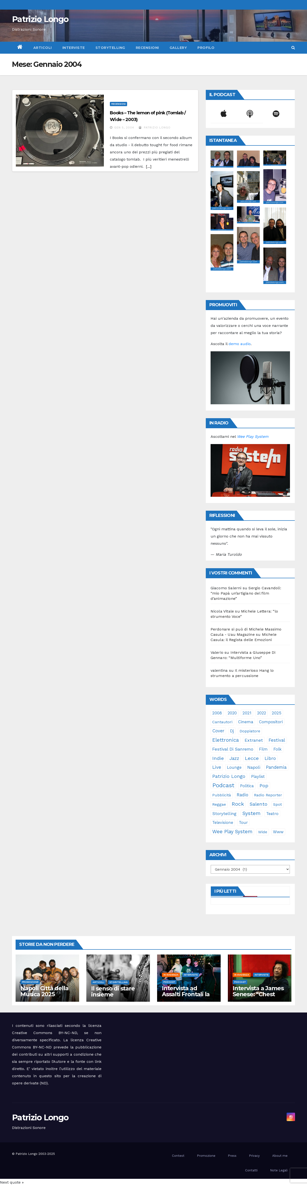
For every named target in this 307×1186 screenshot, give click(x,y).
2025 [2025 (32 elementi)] (276, 713)
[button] (293, 47)
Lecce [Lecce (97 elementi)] (252, 758)
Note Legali (279, 1170)
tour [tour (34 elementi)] (243, 822)
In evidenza (170, 974)
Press (232, 1155)
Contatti (251, 1170)
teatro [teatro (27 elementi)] (272, 813)
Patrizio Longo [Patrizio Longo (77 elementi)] (228, 776)
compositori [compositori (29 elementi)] (271, 721)
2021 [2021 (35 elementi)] (246, 713)
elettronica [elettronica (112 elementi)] (225, 740)
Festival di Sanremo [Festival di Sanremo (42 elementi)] (232, 749)
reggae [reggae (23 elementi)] (219, 804)
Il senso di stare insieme (113, 991)
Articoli (42, 48)
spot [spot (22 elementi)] (277, 804)
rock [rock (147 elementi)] (238, 804)
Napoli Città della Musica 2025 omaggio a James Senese (45, 997)
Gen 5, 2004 (124, 127)
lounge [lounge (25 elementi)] (234, 767)
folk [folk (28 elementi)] (277, 749)
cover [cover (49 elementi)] (218, 730)
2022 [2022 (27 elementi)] (261, 713)
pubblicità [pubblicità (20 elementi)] (221, 795)
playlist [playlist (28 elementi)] (258, 776)
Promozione (30, 982)
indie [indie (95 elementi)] (218, 758)
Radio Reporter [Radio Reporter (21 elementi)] (268, 795)
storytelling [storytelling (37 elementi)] (224, 813)
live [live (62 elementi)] (216, 767)
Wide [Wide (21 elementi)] (262, 832)
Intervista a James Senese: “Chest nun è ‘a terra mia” (258, 994)
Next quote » (12, 1182)
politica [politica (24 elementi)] (247, 786)
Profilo (206, 48)
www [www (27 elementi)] (278, 831)
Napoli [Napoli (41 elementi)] (253, 767)
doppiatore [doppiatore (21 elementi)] (250, 731)
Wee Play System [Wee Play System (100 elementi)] (232, 831)
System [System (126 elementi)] (251, 813)
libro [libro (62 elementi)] (270, 758)
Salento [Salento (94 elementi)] (258, 804)
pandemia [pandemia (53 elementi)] (276, 767)
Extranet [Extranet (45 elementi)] (254, 740)
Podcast (169, 982)
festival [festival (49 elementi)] (277, 740)
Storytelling (110, 48)
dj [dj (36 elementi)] (232, 731)
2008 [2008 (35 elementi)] (217, 713)
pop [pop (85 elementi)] (264, 785)
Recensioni (147, 48)
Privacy (254, 1155)
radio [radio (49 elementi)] (242, 794)
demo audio (240, 343)
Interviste (73, 48)
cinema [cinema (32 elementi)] (245, 721)
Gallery (178, 48)
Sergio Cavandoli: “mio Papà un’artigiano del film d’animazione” (246, 593)
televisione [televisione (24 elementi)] (222, 822)
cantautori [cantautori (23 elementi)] (222, 722)
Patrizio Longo (40, 19)
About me (280, 1155)
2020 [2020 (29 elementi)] (232, 713)
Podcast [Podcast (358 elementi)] (223, 785)
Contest (178, 1155)
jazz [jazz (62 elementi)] (234, 758)
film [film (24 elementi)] (263, 749)
